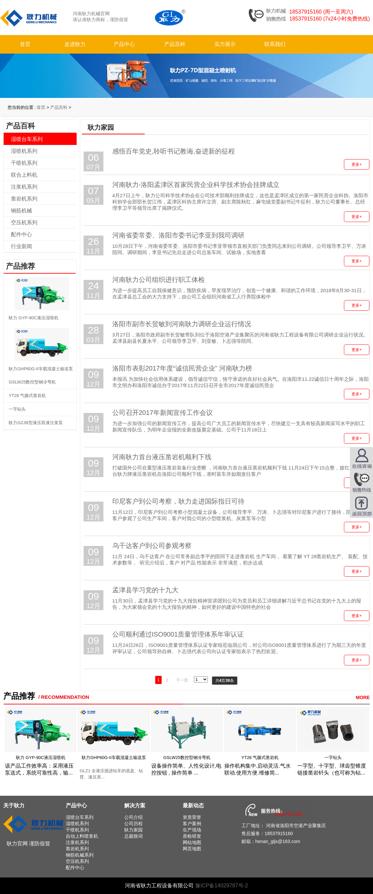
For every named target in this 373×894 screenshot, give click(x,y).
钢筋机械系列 (79, 855)
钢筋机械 (21, 210)
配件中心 (21, 234)
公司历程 (133, 823)
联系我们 (274, 44)
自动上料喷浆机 (82, 836)
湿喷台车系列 (27, 139)
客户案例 (192, 823)
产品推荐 (19, 696)
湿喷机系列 (24, 151)
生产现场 (192, 829)
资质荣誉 (192, 817)
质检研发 (192, 836)
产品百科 (174, 44)
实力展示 (225, 44)
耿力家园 (133, 829)
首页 (25, 44)
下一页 (182, 680)
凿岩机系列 (24, 198)
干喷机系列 (24, 163)
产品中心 (124, 44)
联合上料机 (24, 175)
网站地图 (192, 842)
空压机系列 (24, 222)
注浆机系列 (24, 187)
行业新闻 (21, 246)
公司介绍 (133, 817)
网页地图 (192, 848)
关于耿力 (13, 805)
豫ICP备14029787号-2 (221, 885)
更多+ (357, 164)
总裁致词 (133, 836)
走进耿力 (75, 44)
